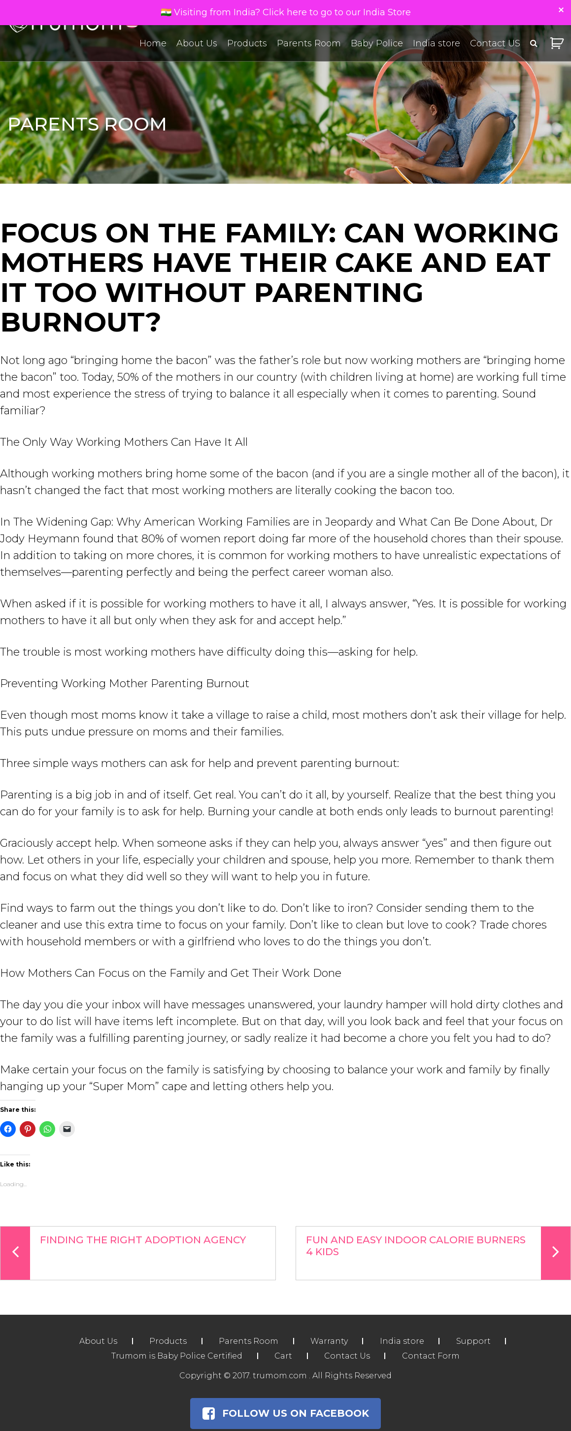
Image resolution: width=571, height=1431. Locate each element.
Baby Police (377, 43)
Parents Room (309, 43)
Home (153, 43)
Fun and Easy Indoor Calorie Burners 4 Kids (438, 1253)
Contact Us (347, 1356)
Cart (283, 1356)
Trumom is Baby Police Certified (176, 1356)
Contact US (495, 43)
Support (475, 1341)
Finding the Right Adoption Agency (123, 1253)
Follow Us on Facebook (285, 1413)
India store (436, 43)
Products (247, 43)
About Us (196, 43)
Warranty (329, 1341)
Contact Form (432, 1356)
